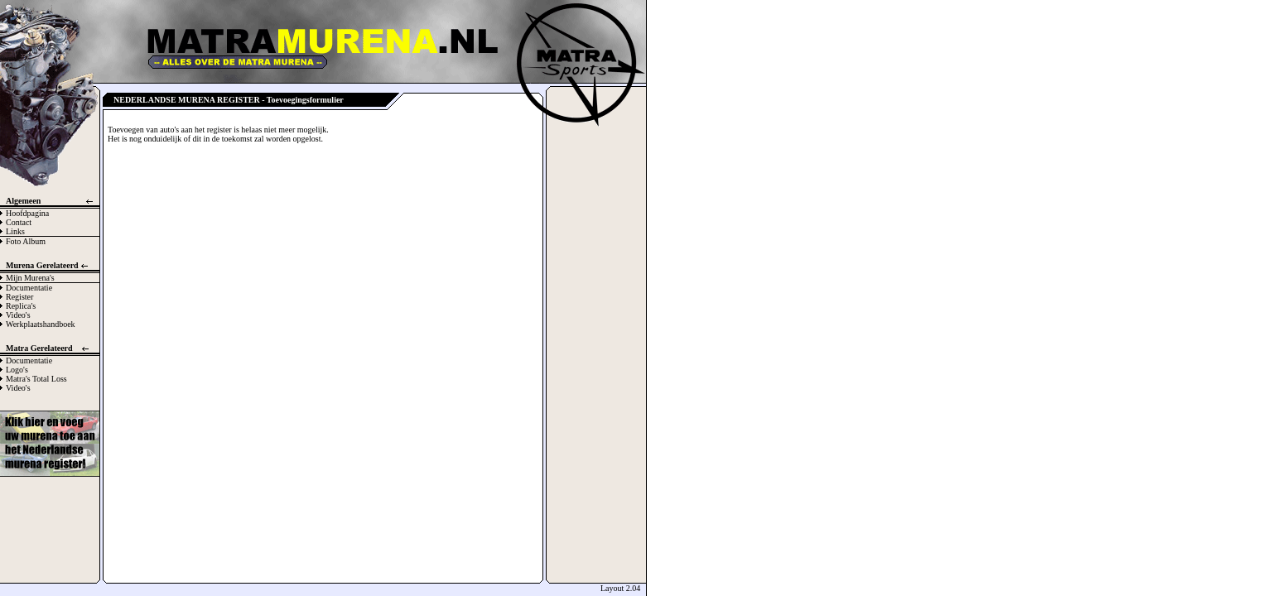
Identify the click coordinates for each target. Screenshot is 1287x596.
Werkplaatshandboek (40, 324)
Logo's (17, 369)
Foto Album (26, 241)
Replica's (21, 305)
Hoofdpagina (27, 213)
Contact (18, 222)
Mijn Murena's (30, 277)
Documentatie (29, 287)
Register (19, 296)
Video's (18, 315)
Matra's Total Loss (36, 378)
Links (15, 231)
